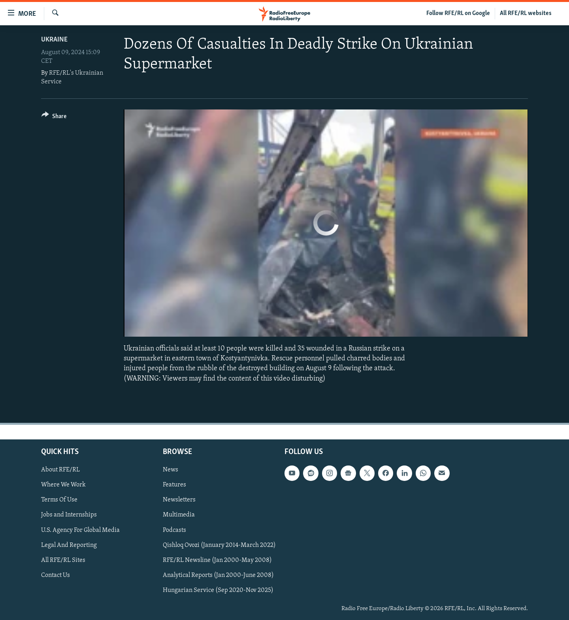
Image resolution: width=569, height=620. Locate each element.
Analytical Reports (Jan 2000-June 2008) (218, 575)
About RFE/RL (60, 470)
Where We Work (63, 485)
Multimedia (179, 515)
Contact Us (55, 575)
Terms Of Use (59, 500)
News (170, 470)
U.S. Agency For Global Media (80, 530)
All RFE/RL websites (526, 13)
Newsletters (179, 500)
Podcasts (174, 530)
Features (174, 485)
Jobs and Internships (69, 515)
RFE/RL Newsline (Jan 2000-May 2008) (217, 560)
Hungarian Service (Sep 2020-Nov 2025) (218, 590)
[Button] (53, 117)
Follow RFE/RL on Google (458, 13)
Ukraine (54, 39)
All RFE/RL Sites (63, 560)
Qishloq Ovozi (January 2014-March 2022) (219, 545)
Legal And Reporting (69, 545)
